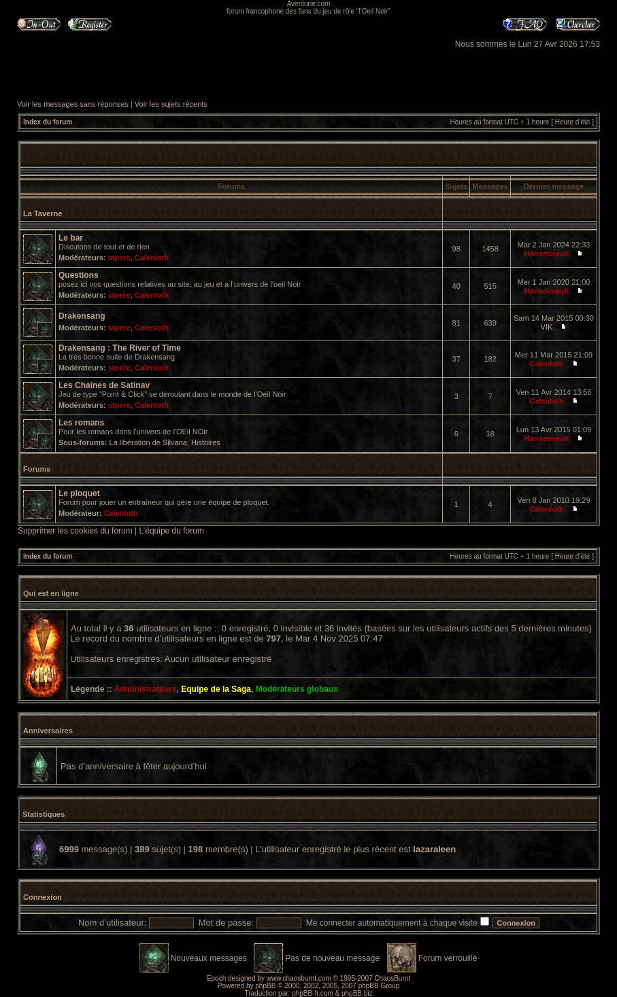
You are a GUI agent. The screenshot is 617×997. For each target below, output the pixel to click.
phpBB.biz (357, 993)
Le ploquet (79, 493)
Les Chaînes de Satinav (104, 385)
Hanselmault (546, 253)
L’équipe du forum (171, 531)
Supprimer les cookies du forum (75, 531)
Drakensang (82, 316)
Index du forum (47, 122)
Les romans (81, 422)
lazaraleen (434, 849)
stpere (119, 257)
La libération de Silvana (148, 442)
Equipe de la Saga (216, 689)
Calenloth (152, 257)
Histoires (205, 442)
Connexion (42, 897)
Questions (79, 275)
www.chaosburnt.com (299, 978)
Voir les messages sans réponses (73, 104)
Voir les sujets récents (171, 104)
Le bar (71, 238)
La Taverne (42, 213)
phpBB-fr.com (312, 993)
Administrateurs (145, 689)
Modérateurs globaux (297, 689)
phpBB (265, 986)
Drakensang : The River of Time (120, 348)
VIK (547, 327)
